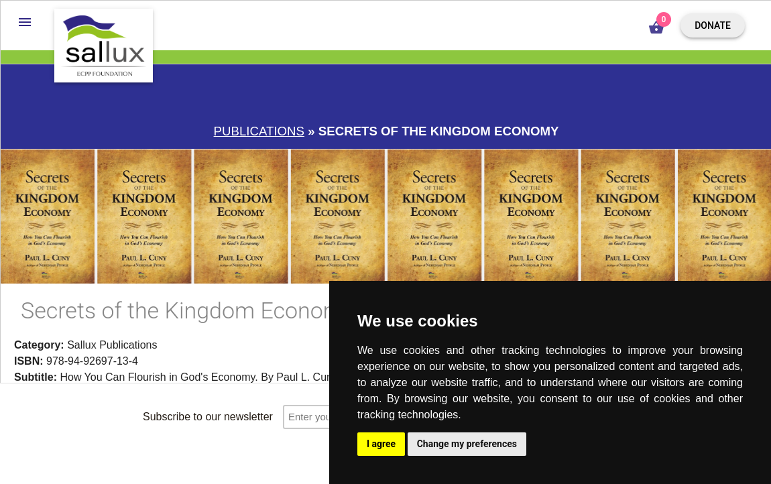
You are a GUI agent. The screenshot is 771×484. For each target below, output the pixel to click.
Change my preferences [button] (467, 443)
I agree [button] (381, 443)
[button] (25, 22)
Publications (259, 131)
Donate (713, 25)
